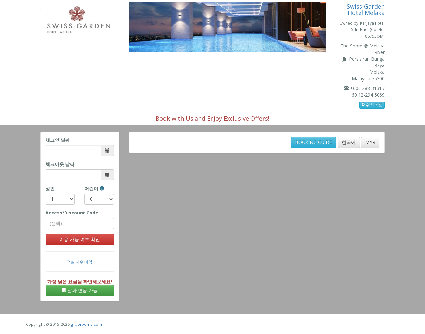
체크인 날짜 (58, 140)
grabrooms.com (86, 324)
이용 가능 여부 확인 (79, 239)
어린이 (94, 188)
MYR (370, 142)
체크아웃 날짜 (60, 164)
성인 (50, 188)
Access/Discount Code (72, 213)
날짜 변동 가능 (80, 290)
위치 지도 (372, 105)
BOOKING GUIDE (313, 142)
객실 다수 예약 (79, 261)
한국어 (349, 142)
